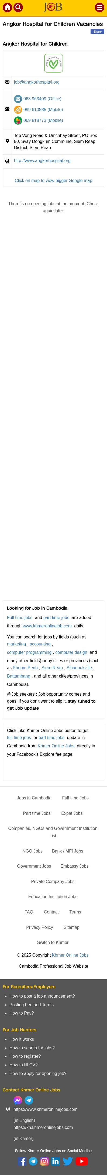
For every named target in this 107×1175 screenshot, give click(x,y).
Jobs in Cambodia (34, 798)
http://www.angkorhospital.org (42, 160)
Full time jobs (19, 617)
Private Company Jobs (53, 881)
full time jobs (19, 737)
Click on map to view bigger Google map (53, 180)
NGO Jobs (32, 851)
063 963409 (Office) (42, 99)
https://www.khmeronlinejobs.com (45, 1109)
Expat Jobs (71, 813)
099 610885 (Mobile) (43, 109)
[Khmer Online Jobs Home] (8, 8)
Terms (75, 912)
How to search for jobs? (32, 1048)
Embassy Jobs (75, 866)
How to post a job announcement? (42, 996)
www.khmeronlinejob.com (47, 626)
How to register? (25, 1056)
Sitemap (72, 927)
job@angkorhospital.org (37, 82)
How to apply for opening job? (38, 1073)
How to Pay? (21, 1013)
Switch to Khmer (52, 942)
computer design (71, 652)
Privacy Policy (39, 927)
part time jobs (56, 617)
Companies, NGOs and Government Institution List (53, 832)
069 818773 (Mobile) (43, 120)
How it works (21, 1039)
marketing (16, 644)
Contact (51, 912)
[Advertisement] (53, 416)
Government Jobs (34, 866)
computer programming (29, 652)
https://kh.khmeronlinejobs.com (43, 1127)
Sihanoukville (79, 667)
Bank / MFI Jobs (67, 851)
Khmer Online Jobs (56, 746)
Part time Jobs (37, 813)
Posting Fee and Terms (31, 1004)
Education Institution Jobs (52, 896)
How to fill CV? (23, 1065)
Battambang (18, 676)
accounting (40, 644)
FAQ (29, 912)
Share (97, 31)
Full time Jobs (75, 798)
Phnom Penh (25, 667)
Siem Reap (52, 667)
